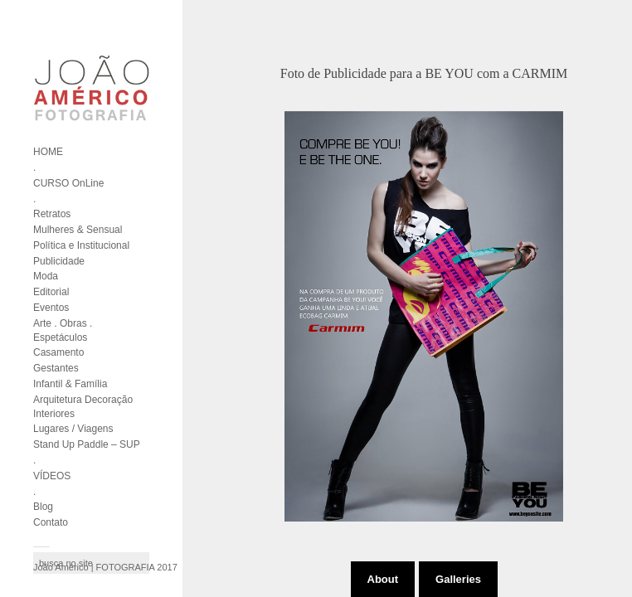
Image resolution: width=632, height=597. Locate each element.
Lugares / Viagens (73, 428)
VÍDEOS (51, 476)
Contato (50, 522)
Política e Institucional (81, 245)
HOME (48, 152)
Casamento (58, 352)
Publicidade (59, 261)
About (383, 579)
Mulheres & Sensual (77, 229)
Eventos (51, 307)
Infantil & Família (70, 384)
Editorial (51, 292)
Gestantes (56, 368)
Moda (45, 276)
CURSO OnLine (68, 183)
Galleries (458, 579)
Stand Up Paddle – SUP (86, 444)
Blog (43, 506)
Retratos (51, 214)
